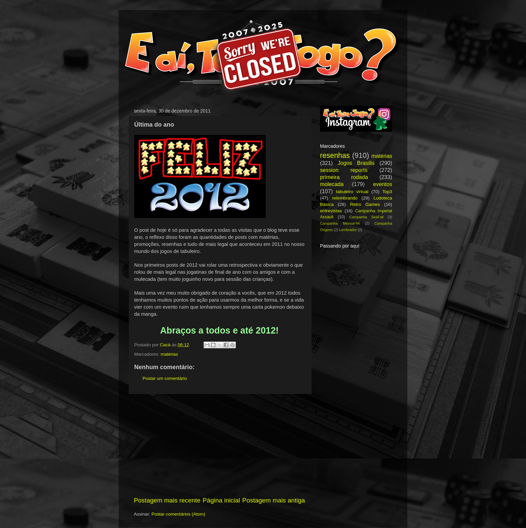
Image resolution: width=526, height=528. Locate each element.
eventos (382, 184)
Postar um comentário (165, 378)
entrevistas (331, 210)
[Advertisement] (219, 445)
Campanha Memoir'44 (340, 223)
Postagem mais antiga (273, 500)
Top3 (387, 191)
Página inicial (221, 500)
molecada (332, 184)
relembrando (345, 198)
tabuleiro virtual (352, 191)
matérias (169, 354)
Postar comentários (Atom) (179, 514)
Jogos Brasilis (355, 163)
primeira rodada (344, 177)
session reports (343, 170)
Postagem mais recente (167, 500)
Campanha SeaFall (366, 217)
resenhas (335, 155)
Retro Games (365, 204)
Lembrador (348, 230)
